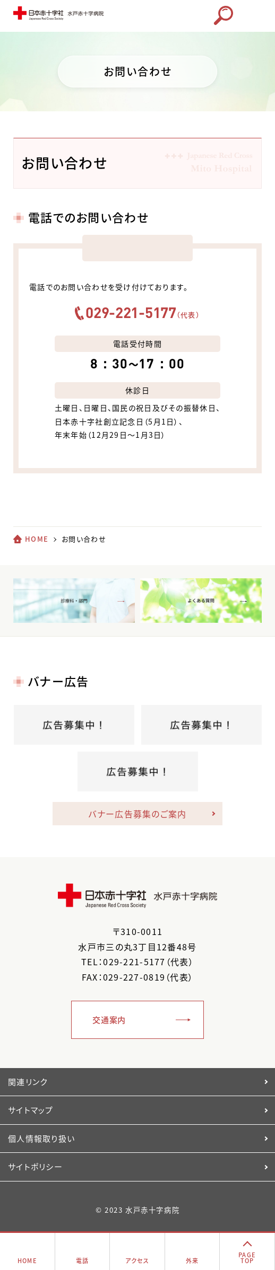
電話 (82, 1260)
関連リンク (27, 1082)
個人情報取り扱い (41, 1138)
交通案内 (109, 1020)
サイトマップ (31, 1110)
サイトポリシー (35, 1166)
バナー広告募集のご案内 (137, 813)
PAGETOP (247, 1257)
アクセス (137, 1260)
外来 (192, 1260)
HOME (36, 539)
